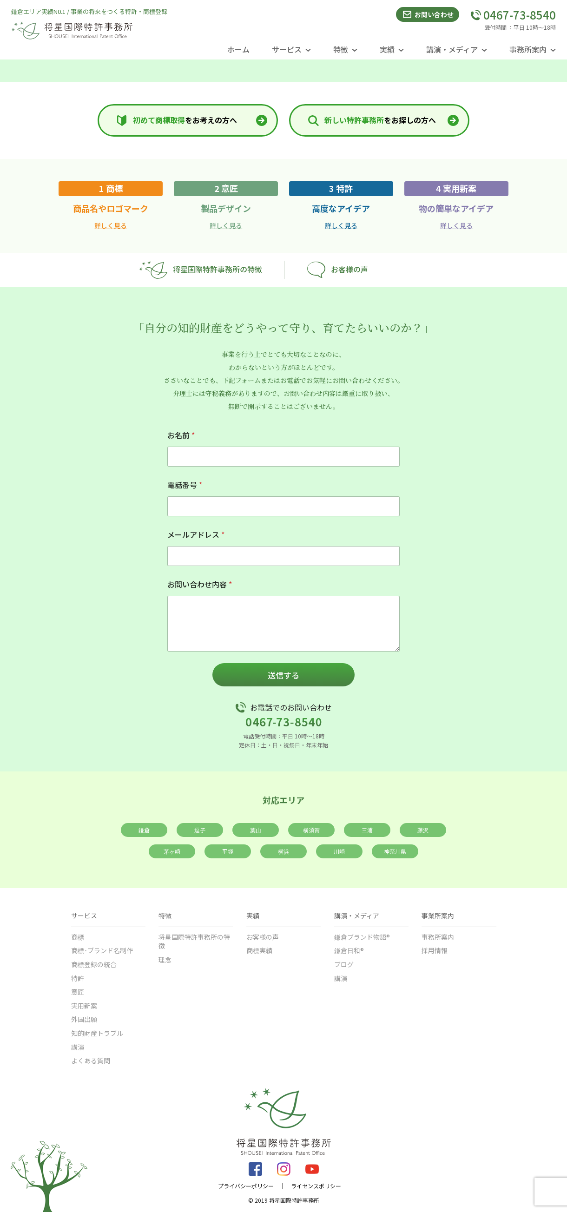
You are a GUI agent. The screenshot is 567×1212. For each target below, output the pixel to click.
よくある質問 (90, 1060)
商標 (77, 937)
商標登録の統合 (94, 964)
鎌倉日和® (349, 950)
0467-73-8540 (513, 15)
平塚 (227, 851)
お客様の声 (337, 270)
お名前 (181, 435)
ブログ (344, 964)
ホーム (238, 49)
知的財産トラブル (97, 1033)
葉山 (255, 830)
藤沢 (423, 830)
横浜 (283, 851)
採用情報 (435, 950)
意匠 (77, 991)
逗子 (199, 830)
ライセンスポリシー (316, 1186)
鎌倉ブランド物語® (362, 937)
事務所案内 (438, 937)
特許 (77, 978)
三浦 (367, 830)
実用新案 (84, 1005)
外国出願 (84, 1019)
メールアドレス (195, 534)
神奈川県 (395, 851)
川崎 (339, 851)
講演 (77, 1047)
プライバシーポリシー (246, 1186)
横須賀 (311, 830)
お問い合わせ (428, 14)
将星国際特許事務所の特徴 (200, 270)
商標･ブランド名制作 (102, 950)
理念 (164, 959)
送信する (283, 675)
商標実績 (259, 950)
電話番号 (184, 485)
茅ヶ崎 (172, 851)
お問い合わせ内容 (199, 584)
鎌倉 (144, 830)
